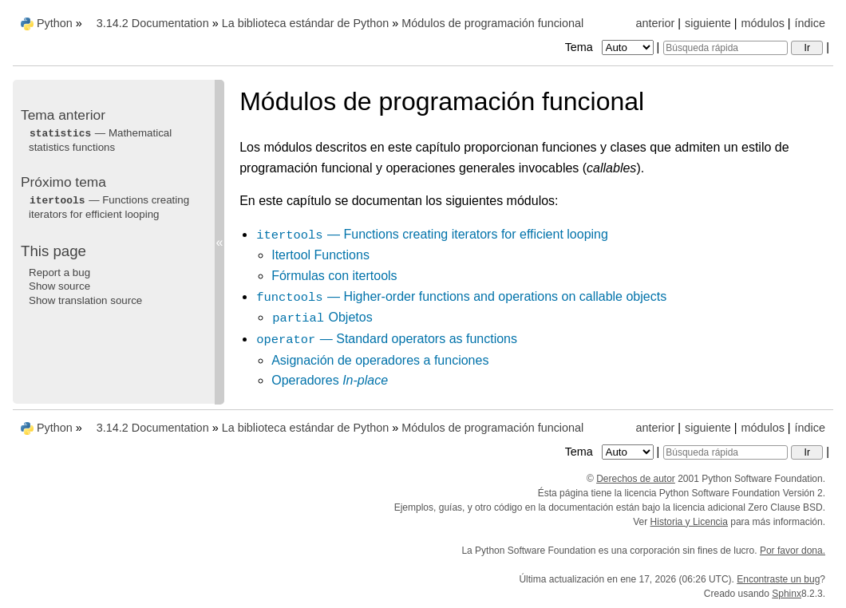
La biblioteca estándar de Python (305, 23)
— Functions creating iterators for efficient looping (431, 234)
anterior (655, 23)
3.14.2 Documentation (153, 23)
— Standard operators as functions (386, 338)
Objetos (321, 317)
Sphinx (786, 593)
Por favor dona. (792, 550)
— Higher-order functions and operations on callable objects (460, 296)
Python (55, 23)
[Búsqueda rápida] (725, 48)
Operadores (329, 380)
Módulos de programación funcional (492, 23)
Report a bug (59, 272)
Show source (59, 286)
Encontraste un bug (778, 579)
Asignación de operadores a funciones (379, 360)
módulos (762, 23)
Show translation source (85, 300)
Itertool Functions (320, 255)
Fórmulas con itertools (334, 275)
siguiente (708, 23)
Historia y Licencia (689, 521)
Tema (611, 47)
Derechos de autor (635, 478)
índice (810, 23)
